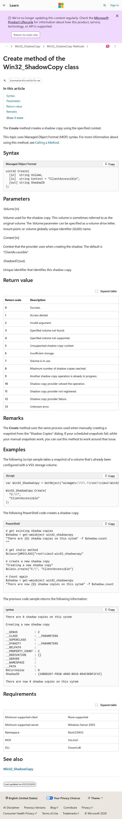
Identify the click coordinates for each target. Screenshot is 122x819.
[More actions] (115, 46)
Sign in (114, 5)
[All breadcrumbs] (6, 46)
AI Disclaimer (11, 807)
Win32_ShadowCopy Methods (65, 46)
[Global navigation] (4, 5)
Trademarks (70, 813)
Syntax (10, 96)
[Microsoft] (61, 5)
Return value (14, 106)
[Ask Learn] (108, 46)
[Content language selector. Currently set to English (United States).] (21, 798)
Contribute (70, 807)
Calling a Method (47, 142)
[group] (61, 493)
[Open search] (105, 5)
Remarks (11, 111)
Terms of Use (50, 813)
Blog (53, 807)
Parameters (13, 101)
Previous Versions (35, 807)
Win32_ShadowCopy (27, 46)
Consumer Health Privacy (18, 813)
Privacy (86, 807)
